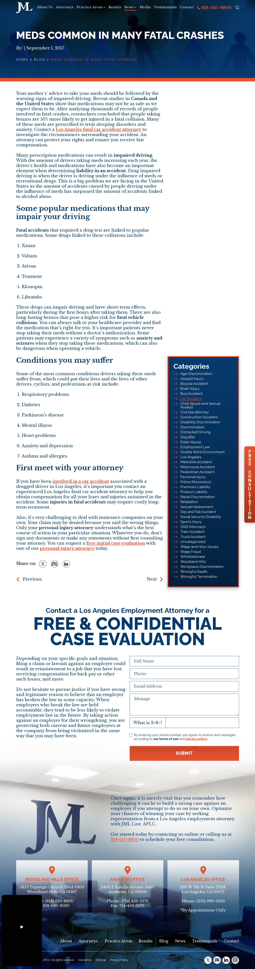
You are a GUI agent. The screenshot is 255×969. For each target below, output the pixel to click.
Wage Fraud (190, 551)
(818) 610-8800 (59, 901)
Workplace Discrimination (202, 566)
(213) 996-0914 (211, 901)
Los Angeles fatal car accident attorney (98, 129)
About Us (45, 7)
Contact (187, 7)
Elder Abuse (190, 442)
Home (22, 59)
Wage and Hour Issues (199, 546)
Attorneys (65, 7)
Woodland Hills (193, 561)
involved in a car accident (81, 481)
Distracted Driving (195, 432)
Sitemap (101, 960)
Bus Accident (191, 393)
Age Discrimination (196, 373)
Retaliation (189, 502)
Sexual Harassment (196, 507)
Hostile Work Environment (202, 452)
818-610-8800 (214, 7)
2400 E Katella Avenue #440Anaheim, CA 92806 (127, 889)
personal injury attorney (67, 548)
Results (114, 7)
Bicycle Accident (194, 383)
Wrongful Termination (198, 576)
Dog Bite (187, 437)
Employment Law (195, 447)
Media (145, 7)
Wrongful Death (193, 571)
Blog (39, 59)
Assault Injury (191, 378)
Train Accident (192, 531)
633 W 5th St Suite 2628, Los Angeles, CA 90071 (203, 889)
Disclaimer (84, 960)
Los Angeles (190, 457)
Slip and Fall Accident (198, 512)
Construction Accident (199, 417)
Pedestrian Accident (197, 472)
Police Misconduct (195, 482)
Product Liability (193, 492)
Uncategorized (192, 541)
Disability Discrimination (200, 422)
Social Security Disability (200, 517)
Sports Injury (191, 522)
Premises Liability (195, 487)
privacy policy (196, 739)
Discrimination (192, 427)
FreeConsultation (249, 484)
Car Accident (191, 398)
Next (152, 579)
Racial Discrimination (197, 497)
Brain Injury (189, 388)
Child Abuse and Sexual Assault (200, 405)
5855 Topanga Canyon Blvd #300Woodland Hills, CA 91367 (52, 889)
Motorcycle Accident (197, 467)
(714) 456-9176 (135, 901)
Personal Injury (192, 477)
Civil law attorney (194, 412)
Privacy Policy (119, 960)
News (129, 7)
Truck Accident (192, 536)
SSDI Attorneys (192, 526)
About (66, 941)
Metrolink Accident (196, 462)
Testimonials (165, 7)
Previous (32, 579)
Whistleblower (192, 556)
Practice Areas (90, 7)
